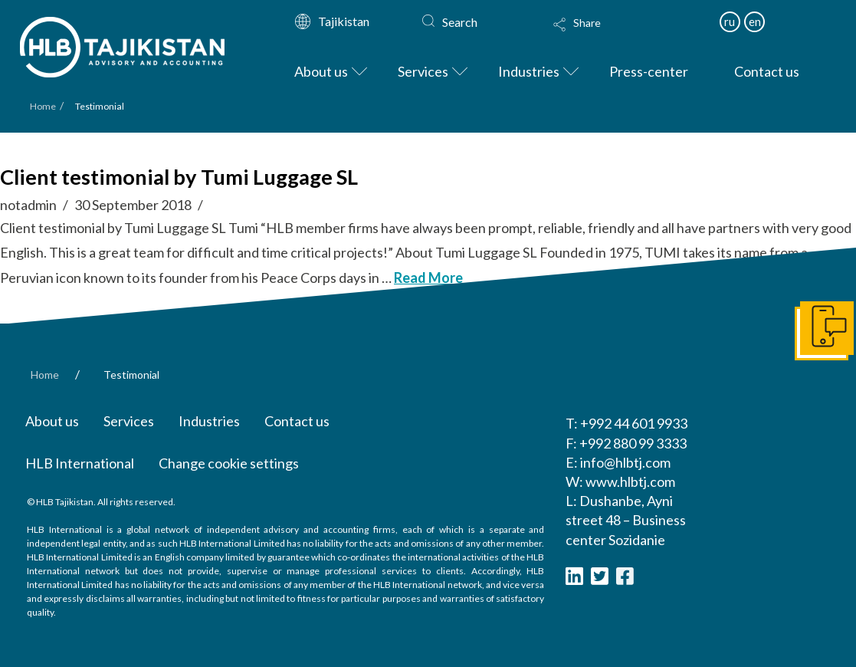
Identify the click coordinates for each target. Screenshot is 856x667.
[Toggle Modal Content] (612, 34)
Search (459, 22)
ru (729, 21)
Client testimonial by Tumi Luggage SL (179, 176)
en (755, 21)
